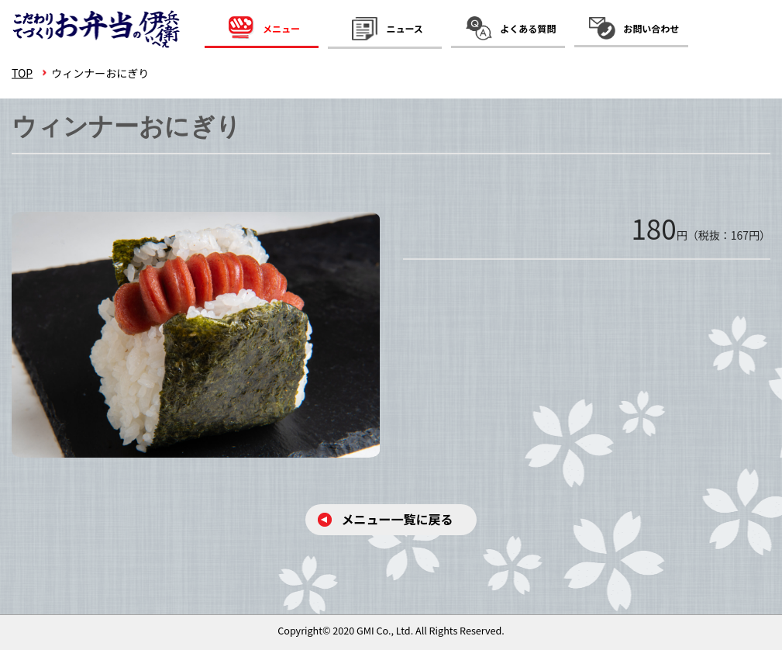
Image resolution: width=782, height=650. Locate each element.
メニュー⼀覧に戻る (397, 519)
